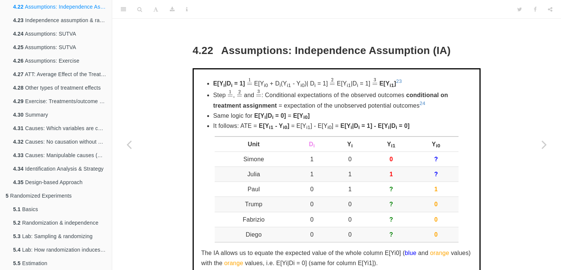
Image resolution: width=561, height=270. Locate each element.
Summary (30, 115)
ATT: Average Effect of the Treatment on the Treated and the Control (62, 74)
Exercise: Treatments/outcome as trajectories (62, 101)
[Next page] (544, 144)
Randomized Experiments (39, 196)
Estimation (30, 263)
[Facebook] (535, 9)
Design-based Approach (48, 182)
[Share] (550, 9)
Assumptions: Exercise (46, 61)
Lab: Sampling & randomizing (52, 236)
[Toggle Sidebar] (123, 9)
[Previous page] (129, 144)
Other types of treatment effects (57, 88)
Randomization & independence (55, 223)
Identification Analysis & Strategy (58, 169)
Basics (25, 209)
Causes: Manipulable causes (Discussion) (62, 155)
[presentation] (249, 81)
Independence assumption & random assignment (62, 20)
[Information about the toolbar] (186, 9)
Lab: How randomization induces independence (62, 250)
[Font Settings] (156, 9)
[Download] (172, 9)
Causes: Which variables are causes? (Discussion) (62, 128)
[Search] (140, 9)
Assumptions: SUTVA (44, 34)
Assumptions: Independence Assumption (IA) (62, 7)
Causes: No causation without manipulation (62, 142)
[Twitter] (520, 9)
